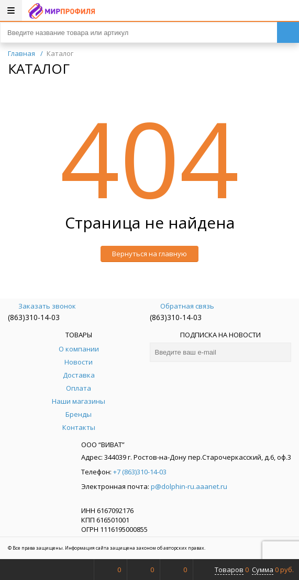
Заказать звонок (42, 306)
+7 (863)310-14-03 (140, 471)
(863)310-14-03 (34, 317)
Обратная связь (182, 306)
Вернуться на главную (149, 253)
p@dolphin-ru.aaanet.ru (189, 486)
